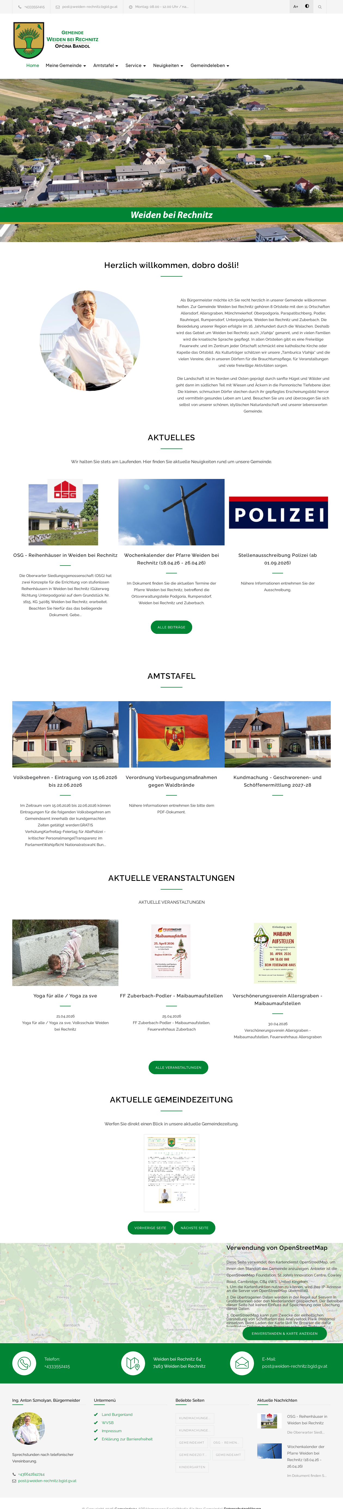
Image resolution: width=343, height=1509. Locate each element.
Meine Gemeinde (153, 40)
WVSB (108, 1411)
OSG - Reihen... (226, 1431)
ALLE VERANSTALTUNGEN (178, 1056)
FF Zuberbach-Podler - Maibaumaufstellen (171, 984)
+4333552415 (34, 7)
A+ (295, 6)
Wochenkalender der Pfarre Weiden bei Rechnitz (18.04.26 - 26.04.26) (305, 1445)
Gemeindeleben (297, 40)
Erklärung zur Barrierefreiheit (127, 1427)
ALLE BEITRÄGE (171, 616)
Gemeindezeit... (193, 1443)
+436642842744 (31, 1463)
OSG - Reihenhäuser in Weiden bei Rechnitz (65, 543)
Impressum (112, 1419)
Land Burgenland (117, 1403)
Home (120, 40)
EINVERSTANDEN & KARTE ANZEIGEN (285, 1322)
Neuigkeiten (255, 40)
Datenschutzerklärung (242, 1497)
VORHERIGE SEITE (150, 1217)
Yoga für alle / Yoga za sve (65, 984)
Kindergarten (192, 1456)
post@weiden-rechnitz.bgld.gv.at (90, 7)
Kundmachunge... (195, 1407)
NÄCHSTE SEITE (195, 1217)
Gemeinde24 (126, 1497)
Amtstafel (193, 40)
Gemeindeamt (191, 1431)
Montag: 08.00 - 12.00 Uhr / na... (162, 7)
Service (223, 40)
